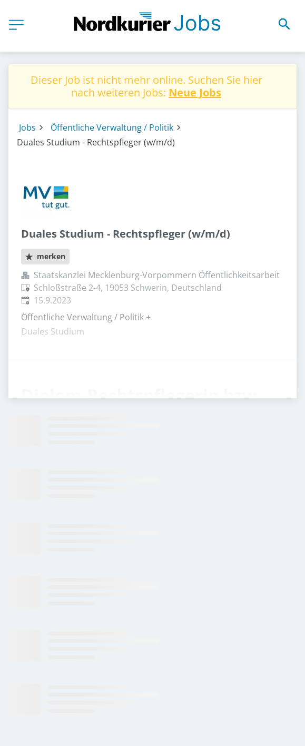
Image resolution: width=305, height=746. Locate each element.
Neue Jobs (195, 92)
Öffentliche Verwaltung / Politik (112, 127)
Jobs (27, 127)
